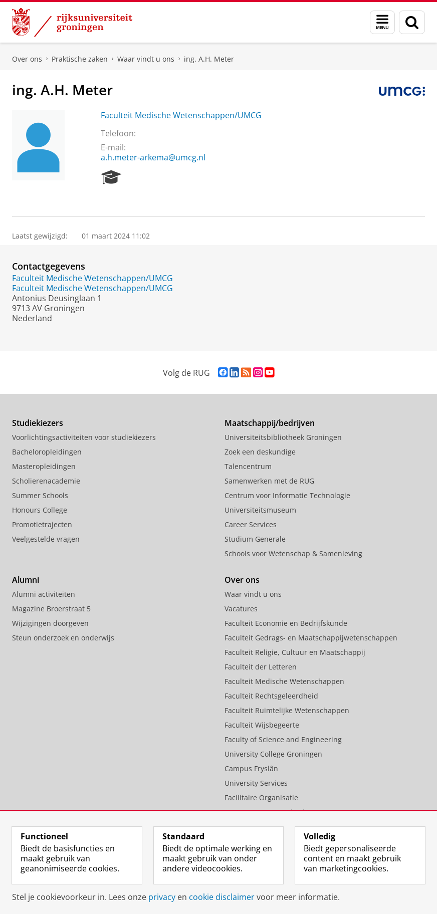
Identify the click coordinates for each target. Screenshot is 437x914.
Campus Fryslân (251, 768)
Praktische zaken (80, 59)
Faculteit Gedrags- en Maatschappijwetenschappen (311, 637)
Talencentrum (248, 466)
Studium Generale (255, 539)
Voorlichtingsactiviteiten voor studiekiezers (84, 437)
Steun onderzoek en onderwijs (63, 637)
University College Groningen (273, 754)
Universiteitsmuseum (260, 510)
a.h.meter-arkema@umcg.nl (153, 157)
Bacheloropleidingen (47, 451)
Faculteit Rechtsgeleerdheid (271, 696)
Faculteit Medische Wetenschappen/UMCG (181, 115)
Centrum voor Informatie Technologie (287, 495)
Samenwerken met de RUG (269, 481)
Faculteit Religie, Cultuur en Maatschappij (295, 652)
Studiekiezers (37, 423)
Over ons (27, 59)
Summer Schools (40, 495)
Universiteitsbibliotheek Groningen (283, 437)
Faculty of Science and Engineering (283, 739)
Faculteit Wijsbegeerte (262, 725)
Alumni (25, 580)
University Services (256, 783)
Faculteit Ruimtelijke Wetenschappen (287, 710)
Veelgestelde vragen (46, 539)
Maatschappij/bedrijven (270, 423)
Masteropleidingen (44, 466)
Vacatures (241, 608)
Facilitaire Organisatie (261, 797)
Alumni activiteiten (43, 594)
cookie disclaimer (222, 896)
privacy (161, 896)
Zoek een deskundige (260, 451)
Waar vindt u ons (145, 59)
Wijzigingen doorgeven (50, 623)
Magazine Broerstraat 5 (51, 608)
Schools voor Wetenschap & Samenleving (293, 553)
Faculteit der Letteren (261, 666)
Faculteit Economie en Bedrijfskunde (286, 623)
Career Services (251, 524)
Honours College (39, 510)
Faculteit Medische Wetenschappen (284, 681)
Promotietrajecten (42, 524)
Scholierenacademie (46, 481)
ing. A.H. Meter (209, 59)
